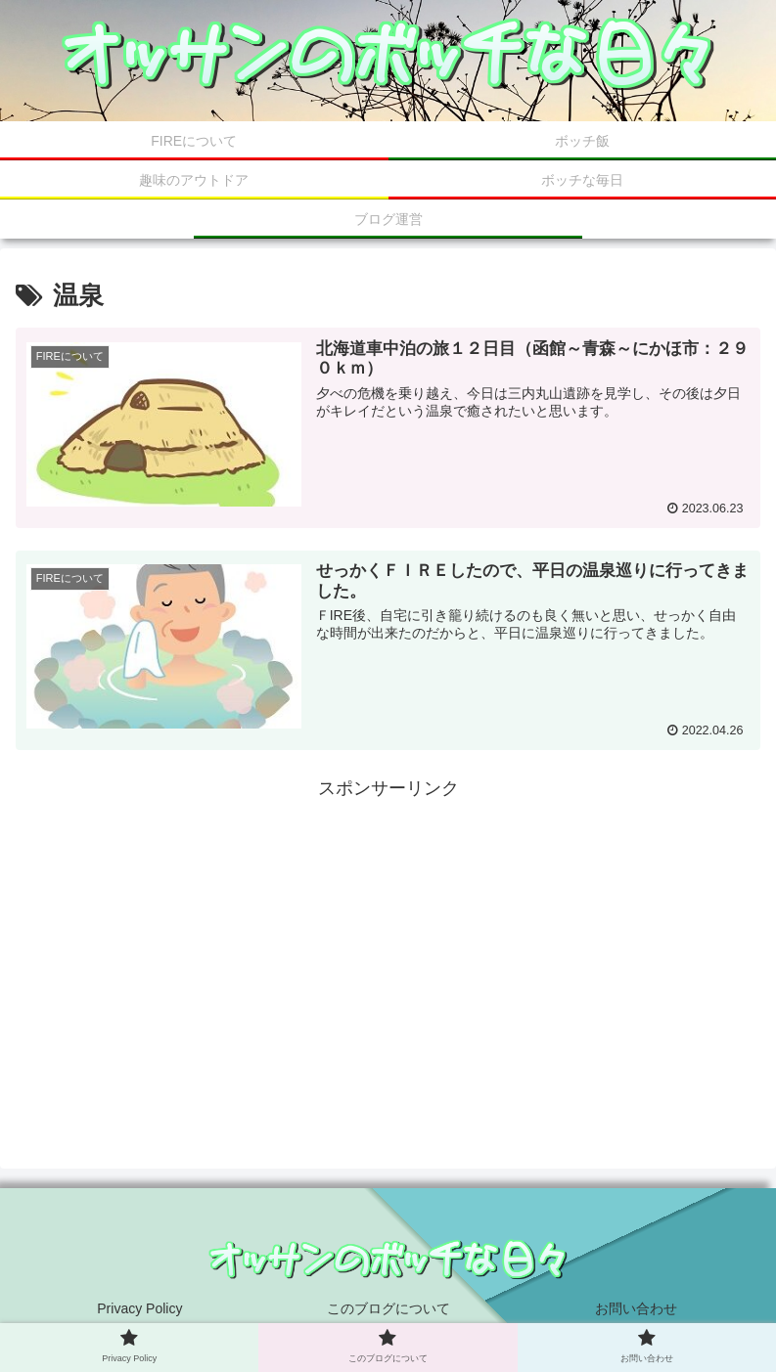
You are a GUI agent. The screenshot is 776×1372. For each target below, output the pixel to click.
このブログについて (388, 1308)
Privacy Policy (139, 1308)
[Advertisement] (388, 941)
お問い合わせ (636, 1308)
